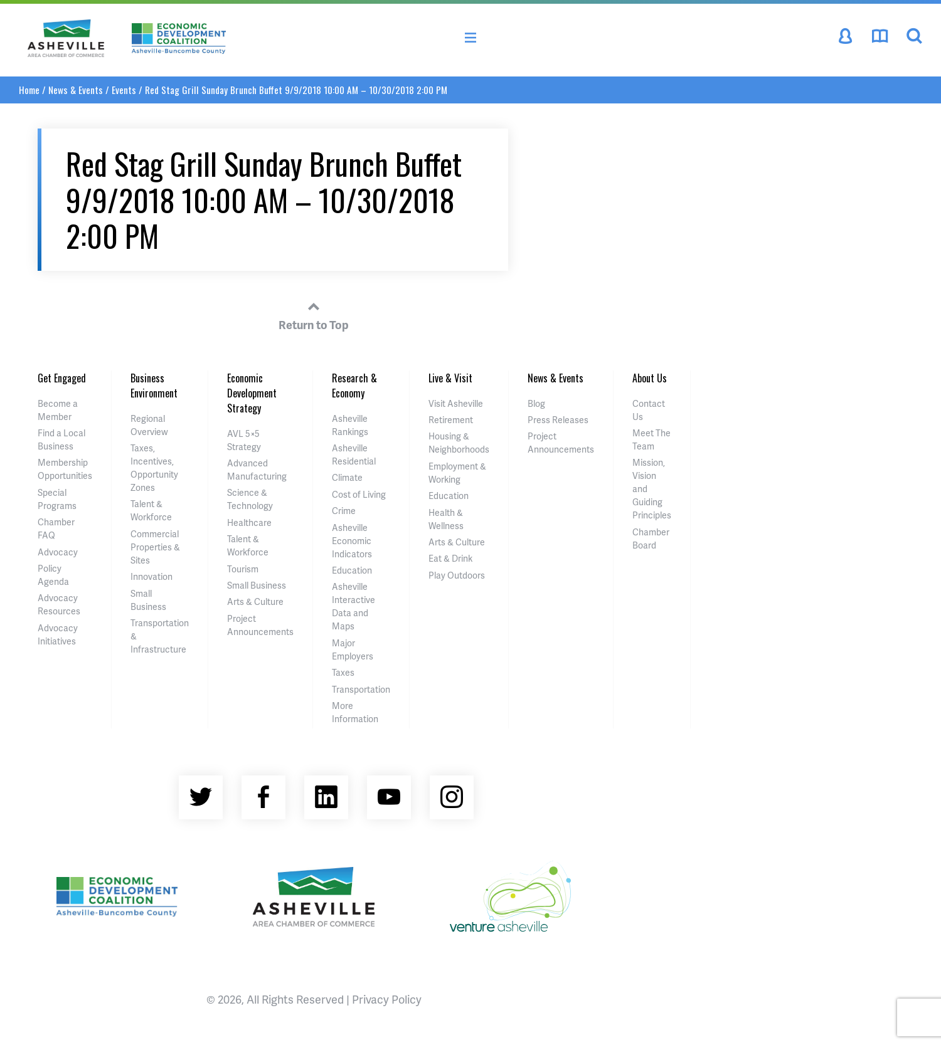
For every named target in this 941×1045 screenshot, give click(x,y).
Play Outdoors (456, 575)
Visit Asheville (455, 403)
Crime (344, 511)
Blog (536, 403)
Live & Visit (450, 378)
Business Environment (154, 385)
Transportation (361, 689)
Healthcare (249, 522)
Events (124, 90)
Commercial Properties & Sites (155, 547)
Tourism (242, 569)
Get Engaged (62, 378)
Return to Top (314, 314)
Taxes (343, 672)
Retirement (450, 420)
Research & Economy (354, 385)
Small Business (256, 585)
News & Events (75, 90)
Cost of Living (359, 494)
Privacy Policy (387, 999)
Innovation (151, 576)
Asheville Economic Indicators (352, 541)
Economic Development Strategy (252, 393)
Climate (347, 477)
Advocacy (58, 552)
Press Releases (558, 420)
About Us (649, 378)
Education (352, 570)
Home (29, 90)
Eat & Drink (450, 558)
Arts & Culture (255, 601)
